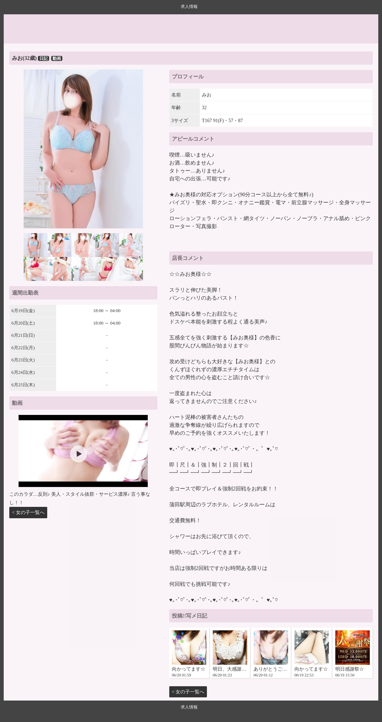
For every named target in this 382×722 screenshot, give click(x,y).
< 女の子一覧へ (28, 512)
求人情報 (189, 6)
